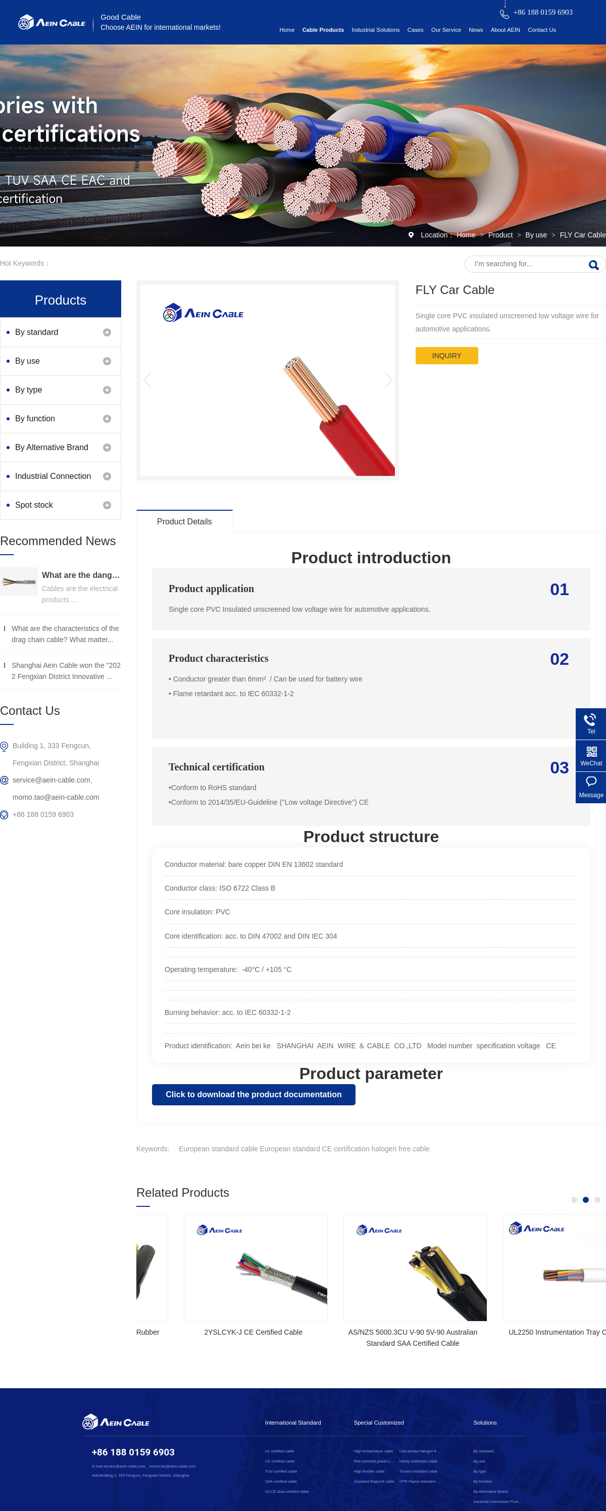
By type (28, 389)
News (476, 30)
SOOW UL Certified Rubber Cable (205, 1332)
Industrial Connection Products (53, 481)
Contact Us (542, 30)
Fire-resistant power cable (375, 1461)
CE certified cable (280, 1461)
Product (501, 235)
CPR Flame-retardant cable (420, 1481)
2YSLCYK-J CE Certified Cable (525, 1332)
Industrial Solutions (375, 30)
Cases (416, 30)
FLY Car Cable (583, 235)
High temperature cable (373, 1451)
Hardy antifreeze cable (418, 1461)
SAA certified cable (281, 1481)
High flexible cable (369, 1471)
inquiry (447, 356)
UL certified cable (279, 1451)
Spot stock (34, 505)
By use (537, 235)
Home (286, 30)
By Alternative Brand (51, 447)
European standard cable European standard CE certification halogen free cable (304, 1149)
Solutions (485, 1423)
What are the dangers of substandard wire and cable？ (81, 575)
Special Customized (379, 1423)
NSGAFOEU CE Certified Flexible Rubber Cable (365, 1337)
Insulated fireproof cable (374, 1481)
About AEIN (505, 30)
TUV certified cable (281, 1471)
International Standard (293, 1423)
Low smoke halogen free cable (420, 1451)
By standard (36, 332)
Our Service (446, 30)
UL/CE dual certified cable (287, 1491)
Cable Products (323, 30)
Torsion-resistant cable (418, 1471)
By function (35, 418)
